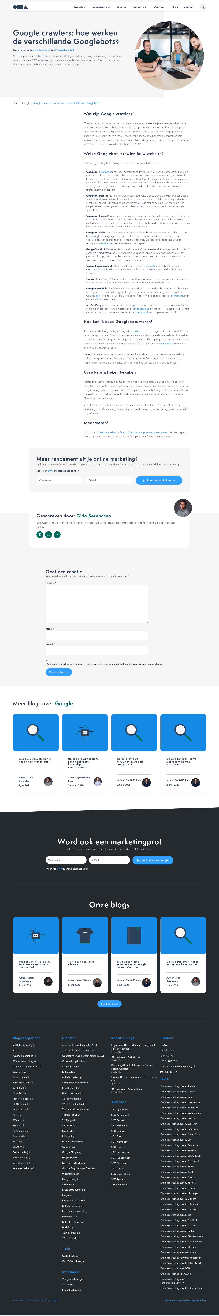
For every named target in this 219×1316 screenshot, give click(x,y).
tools (152, 266)
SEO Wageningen (120, 1157)
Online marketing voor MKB (175, 1273)
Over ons (159, 6)
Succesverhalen (102, 6)
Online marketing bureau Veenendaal (180, 1101)
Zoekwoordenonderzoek (75, 1108)
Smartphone (105, 171)
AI (14, 1049)
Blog (175, 6)
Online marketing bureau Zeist (176, 1171)
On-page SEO (69, 1124)
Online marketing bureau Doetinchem (180, 1219)
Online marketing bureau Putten (177, 1230)
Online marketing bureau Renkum (178, 1150)
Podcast (17, 1124)
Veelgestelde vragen (73, 1278)
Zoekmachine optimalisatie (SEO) (79, 1044)
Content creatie (70, 1066)
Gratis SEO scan (70, 1255)
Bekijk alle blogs (109, 1003)
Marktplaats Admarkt (73, 1092)
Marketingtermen (71, 1289)
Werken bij (139, 6)
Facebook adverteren (73, 1162)
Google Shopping (71, 1151)
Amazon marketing (23, 1055)
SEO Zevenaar (119, 1162)
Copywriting (19, 1071)
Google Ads (68, 1146)
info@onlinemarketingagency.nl (177, 1066)
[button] (203, 7)
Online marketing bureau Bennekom (179, 1144)
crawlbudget (165, 343)
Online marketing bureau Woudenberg (181, 1241)
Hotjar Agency (69, 1157)
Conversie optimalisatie (25, 1066)
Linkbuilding (19, 1103)
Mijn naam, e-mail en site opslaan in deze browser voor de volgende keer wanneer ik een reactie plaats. (104, 663)
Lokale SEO (68, 1130)
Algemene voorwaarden (177, 1300)
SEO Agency (118, 1178)
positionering (178, 295)
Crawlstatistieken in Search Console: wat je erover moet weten (132, 432)
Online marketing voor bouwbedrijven (180, 1257)
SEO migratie (69, 1119)
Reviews (17, 1135)
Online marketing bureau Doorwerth (179, 1160)
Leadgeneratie (69, 1216)
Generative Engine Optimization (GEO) (83, 1055)
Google (26, 103)
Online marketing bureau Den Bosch (179, 1208)
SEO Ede (116, 1136)
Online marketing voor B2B (175, 1267)
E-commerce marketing (74, 1210)
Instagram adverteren (73, 1200)
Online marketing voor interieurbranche (181, 1287)
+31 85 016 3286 (169, 1060)
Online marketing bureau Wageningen (180, 1112)
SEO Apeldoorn (119, 1109)
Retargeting (68, 1135)
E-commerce (20, 1076)
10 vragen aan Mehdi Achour (126, 1088)
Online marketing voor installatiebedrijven (182, 1262)
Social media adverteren (75, 1082)
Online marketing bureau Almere (178, 1225)
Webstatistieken (21, 1167)
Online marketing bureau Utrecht (178, 1198)
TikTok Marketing (71, 1098)
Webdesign (19, 1162)
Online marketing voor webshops (178, 1251)
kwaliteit (105, 243)
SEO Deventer (119, 1130)
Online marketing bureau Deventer (179, 1187)
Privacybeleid (199, 1300)
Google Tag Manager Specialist (79, 1167)
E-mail (50, 643)
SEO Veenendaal (120, 1152)
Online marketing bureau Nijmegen (179, 1192)
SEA (15, 1141)
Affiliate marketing (22, 1044)
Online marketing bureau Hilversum (179, 1203)
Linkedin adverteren (72, 1205)
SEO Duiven (117, 1168)
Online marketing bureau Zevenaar (179, 1107)
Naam (50, 628)
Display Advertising (72, 1141)
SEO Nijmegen (119, 1141)
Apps (97, 295)
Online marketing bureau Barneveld (179, 1128)
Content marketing (23, 1060)
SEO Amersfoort (120, 1114)
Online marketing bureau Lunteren (178, 1123)
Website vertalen (71, 1237)
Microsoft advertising (73, 1189)
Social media (20, 1151)
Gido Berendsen (41, 50)
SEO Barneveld (119, 1125)
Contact (189, 6)
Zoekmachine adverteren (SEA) (78, 1049)
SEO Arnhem (118, 1119)
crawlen (136, 331)
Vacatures (67, 1283)
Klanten (122, 6)
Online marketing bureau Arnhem (178, 1085)
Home (16, 103)
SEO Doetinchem (120, 1173)
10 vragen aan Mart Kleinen (126, 1056)
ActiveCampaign (71, 1232)
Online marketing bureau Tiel (176, 1214)
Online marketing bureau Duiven (177, 1091)
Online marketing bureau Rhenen (178, 1246)
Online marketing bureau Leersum (178, 1117)
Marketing (18, 1108)
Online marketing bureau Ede (176, 1096)
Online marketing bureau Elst (175, 1139)
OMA (16, 1119)
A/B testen (68, 1183)
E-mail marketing (22, 1082)
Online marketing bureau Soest (177, 1166)
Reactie (51, 582)
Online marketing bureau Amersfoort (180, 1133)
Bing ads (66, 1194)
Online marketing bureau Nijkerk (178, 1182)
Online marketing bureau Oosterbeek (180, 1155)
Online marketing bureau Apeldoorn (179, 1176)
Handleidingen (20, 1098)
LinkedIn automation (73, 1221)
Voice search (20, 1157)
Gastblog (18, 1087)
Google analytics (71, 1178)
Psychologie (19, 1130)
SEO (15, 1146)
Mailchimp (67, 1226)
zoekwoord (142, 312)
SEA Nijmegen (119, 1184)
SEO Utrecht (118, 1146)
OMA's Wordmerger (73, 1260)
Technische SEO (71, 1114)
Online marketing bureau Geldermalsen (181, 1235)
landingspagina (141, 308)
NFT (15, 1114)
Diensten (79, 6)
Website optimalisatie (73, 1103)
